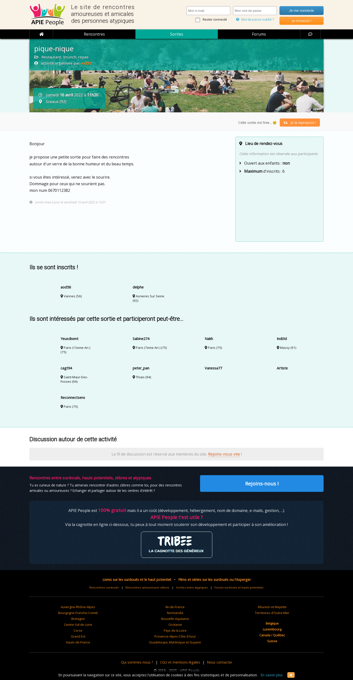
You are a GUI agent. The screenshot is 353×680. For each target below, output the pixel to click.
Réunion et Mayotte (272, 607)
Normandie (175, 613)
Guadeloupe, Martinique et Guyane (175, 642)
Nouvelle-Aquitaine (175, 618)
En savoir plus (272, 675)
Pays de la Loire (175, 630)
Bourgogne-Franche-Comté (78, 613)
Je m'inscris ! (301, 20)
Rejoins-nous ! (262, 483)
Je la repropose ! (299, 122)
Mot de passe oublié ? (255, 19)
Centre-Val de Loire (78, 624)
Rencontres (94, 34)
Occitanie (175, 624)
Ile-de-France (175, 607)
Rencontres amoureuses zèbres (147, 587)
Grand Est (78, 636)
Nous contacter (219, 662)
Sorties (176, 34)
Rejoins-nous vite (224, 454)
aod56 (86, 63)
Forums (259, 34)
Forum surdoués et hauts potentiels (239, 587)
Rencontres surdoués (104, 587)
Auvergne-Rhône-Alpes (78, 607)
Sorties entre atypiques (192, 587)
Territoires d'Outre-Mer (272, 613)
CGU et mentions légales (180, 662)
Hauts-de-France (78, 642)
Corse (78, 630)
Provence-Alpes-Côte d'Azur (175, 636)
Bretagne (78, 618)
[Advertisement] (279, 207)
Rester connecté (215, 19)
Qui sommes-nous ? (137, 662)
